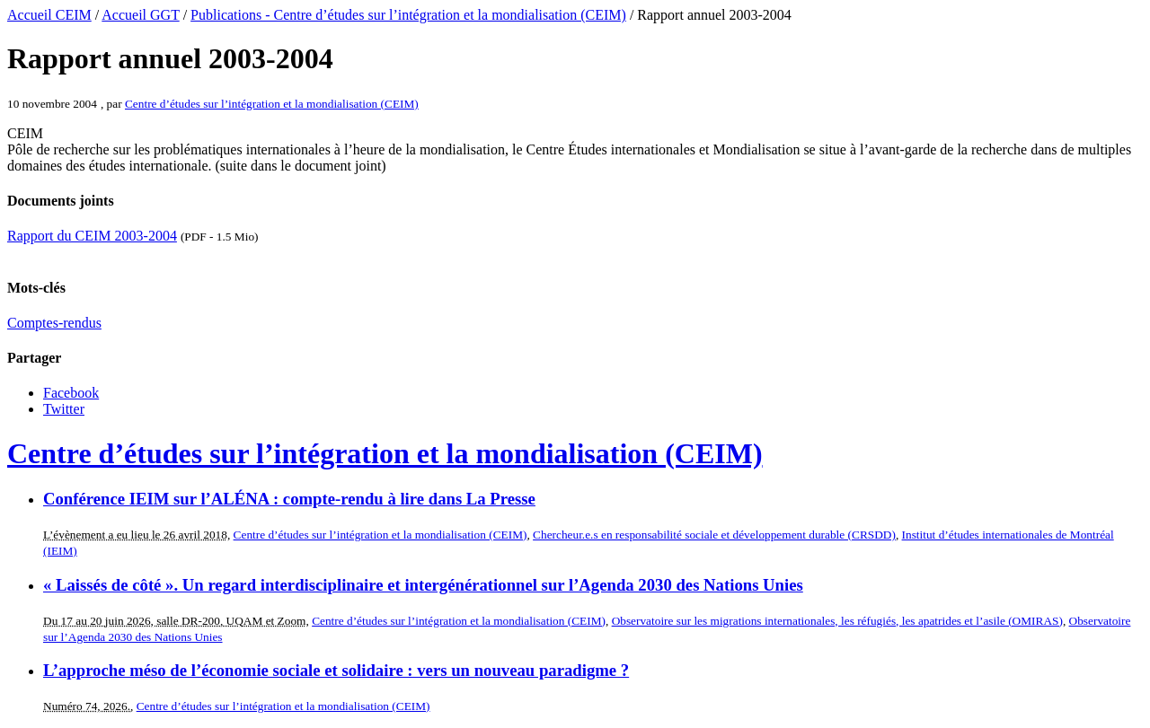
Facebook (71, 392)
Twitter (63, 409)
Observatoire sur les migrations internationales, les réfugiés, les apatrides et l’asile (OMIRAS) (837, 620)
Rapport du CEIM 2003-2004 (92, 235)
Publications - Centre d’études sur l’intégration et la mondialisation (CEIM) (408, 14)
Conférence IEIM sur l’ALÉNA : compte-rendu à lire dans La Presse (289, 498)
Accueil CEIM (49, 14)
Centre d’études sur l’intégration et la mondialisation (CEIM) (272, 103)
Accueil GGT (140, 14)
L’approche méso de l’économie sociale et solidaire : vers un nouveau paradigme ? (336, 670)
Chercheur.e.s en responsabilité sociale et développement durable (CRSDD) (714, 534)
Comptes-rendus (54, 322)
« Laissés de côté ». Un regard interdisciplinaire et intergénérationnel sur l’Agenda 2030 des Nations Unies (423, 584)
